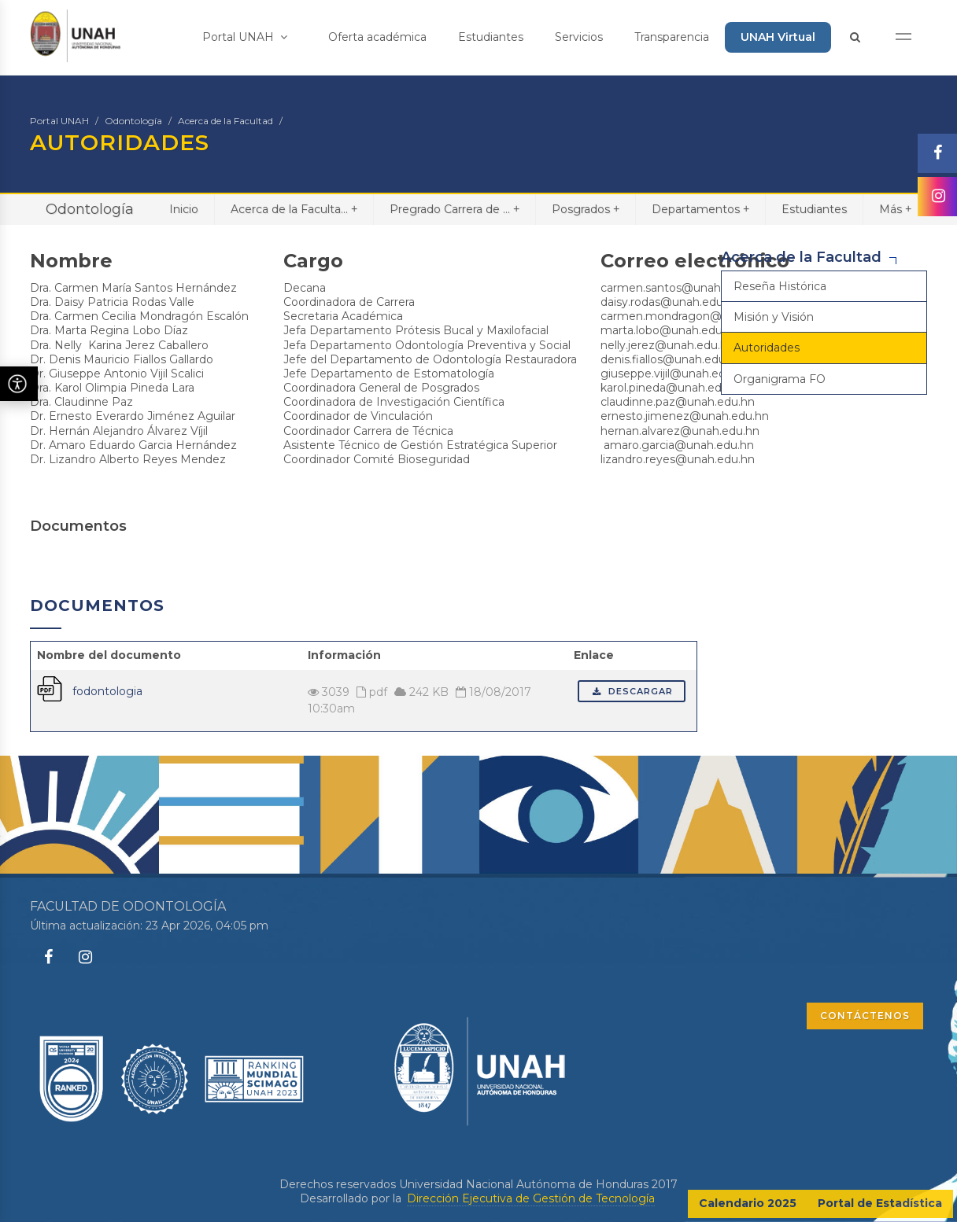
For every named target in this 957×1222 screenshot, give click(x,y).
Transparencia (671, 37)
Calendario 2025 (747, 1203)
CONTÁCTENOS (865, 1015)
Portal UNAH (244, 37)
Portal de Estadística (880, 1203)
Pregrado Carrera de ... (454, 208)
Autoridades (766, 347)
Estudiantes (490, 37)
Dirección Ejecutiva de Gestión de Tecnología (531, 1198)
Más (895, 208)
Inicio (183, 209)
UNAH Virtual (778, 37)
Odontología (133, 121)
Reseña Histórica (779, 286)
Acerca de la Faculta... (294, 208)
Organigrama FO (779, 379)
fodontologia (107, 691)
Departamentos (700, 208)
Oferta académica (377, 37)
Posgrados (585, 208)
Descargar (631, 691)
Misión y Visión (773, 317)
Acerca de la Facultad (225, 121)
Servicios (579, 37)
